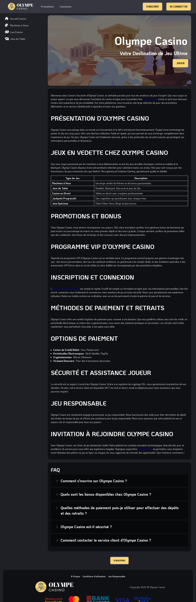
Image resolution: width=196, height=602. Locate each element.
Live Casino (14, 32)
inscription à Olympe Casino (67, 288)
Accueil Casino (15, 18)
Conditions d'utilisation (93, 577)
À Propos (74, 577)
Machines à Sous (17, 25)
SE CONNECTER (178, 6)
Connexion (65, 6)
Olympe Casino (151, 99)
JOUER (179, 63)
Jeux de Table (15, 38)
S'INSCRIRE (152, 6)
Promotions (47, 6)
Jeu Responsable (118, 577)
